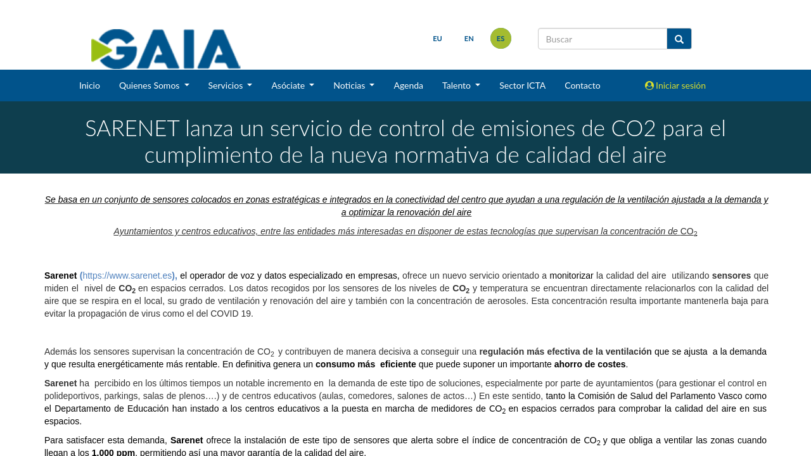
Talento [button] (457, 85)
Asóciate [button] (289, 85)
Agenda (408, 85)
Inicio (89, 85)
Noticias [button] (350, 85)
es (501, 38)
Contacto (582, 85)
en (469, 38)
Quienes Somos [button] (150, 85)
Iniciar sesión (675, 85)
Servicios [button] (226, 85)
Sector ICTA (522, 85)
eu (437, 38)
